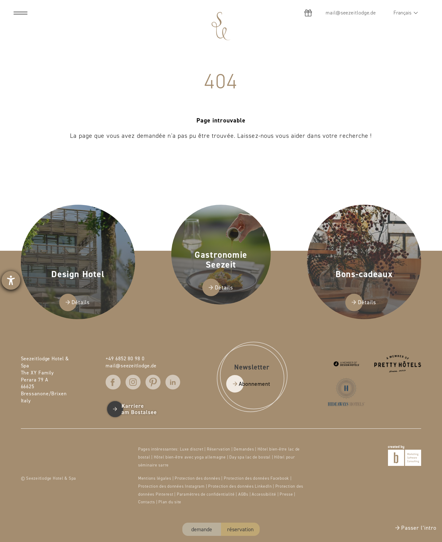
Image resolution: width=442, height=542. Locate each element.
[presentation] (221, 271)
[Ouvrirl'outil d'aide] (11, 280)
